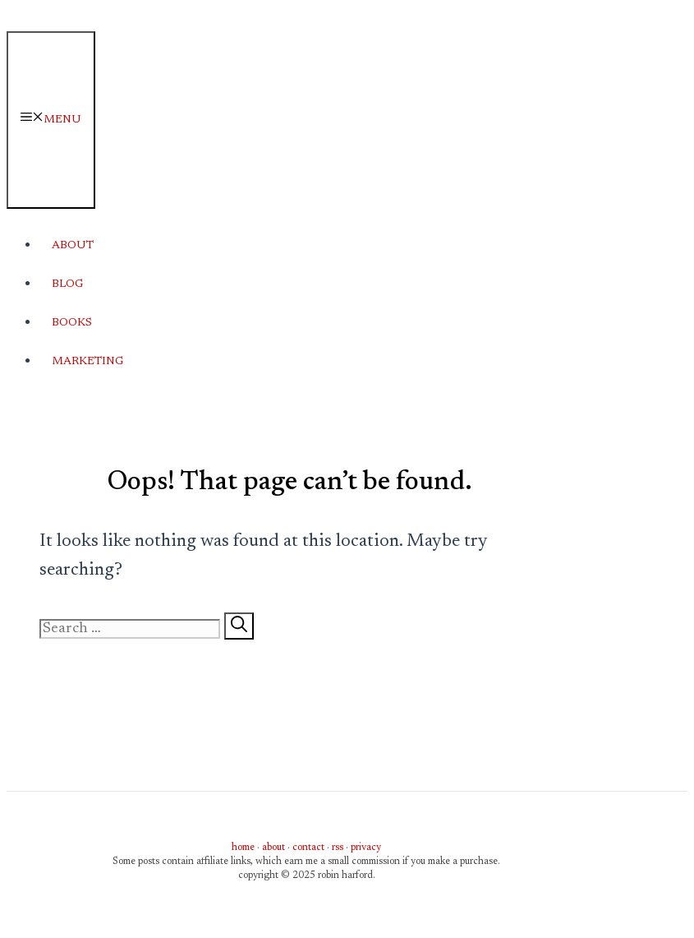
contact (308, 848)
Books (72, 323)
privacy (366, 848)
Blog (67, 284)
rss (337, 848)
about (273, 848)
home (243, 848)
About (73, 246)
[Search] (239, 626)
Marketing (87, 361)
